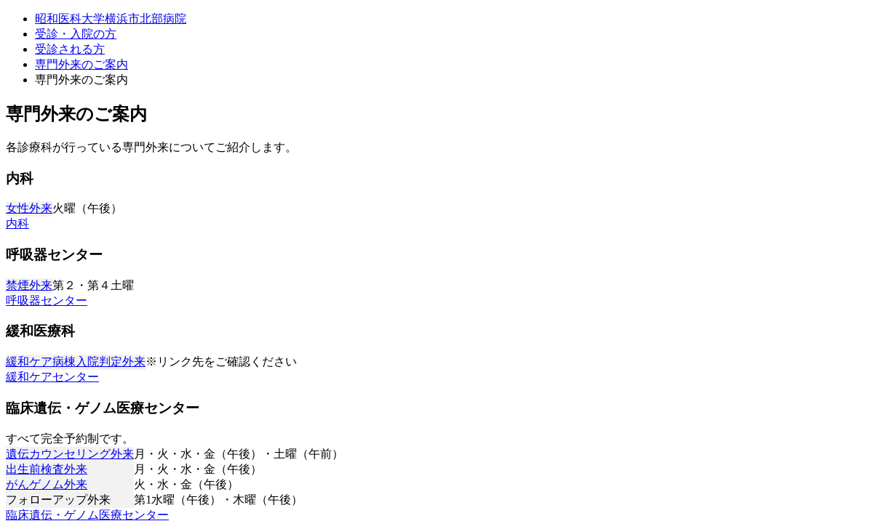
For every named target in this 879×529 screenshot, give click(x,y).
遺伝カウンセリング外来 (70, 454)
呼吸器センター (46, 300)
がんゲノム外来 (46, 484)
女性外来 (29, 208)
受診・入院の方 (75, 34)
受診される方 (70, 49)
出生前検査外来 (46, 469)
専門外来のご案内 (81, 64)
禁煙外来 (29, 285)
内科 (17, 223)
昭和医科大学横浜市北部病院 (110, 18)
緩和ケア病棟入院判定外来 (76, 361)
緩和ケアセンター (52, 377)
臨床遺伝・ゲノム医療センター (87, 515)
